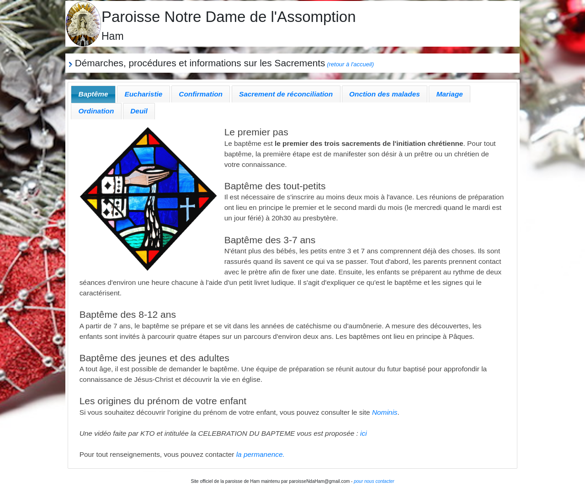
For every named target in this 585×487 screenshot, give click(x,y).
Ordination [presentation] (96, 111)
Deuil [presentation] (139, 111)
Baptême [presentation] (93, 94)
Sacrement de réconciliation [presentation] (286, 94)
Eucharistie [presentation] (143, 94)
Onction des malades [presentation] (384, 94)
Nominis (385, 412)
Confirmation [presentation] (201, 94)
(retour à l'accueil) (350, 64)
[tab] (93, 94)
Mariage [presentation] (449, 94)
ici (363, 433)
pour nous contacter (374, 481)
